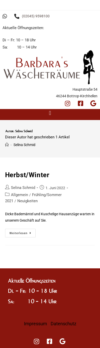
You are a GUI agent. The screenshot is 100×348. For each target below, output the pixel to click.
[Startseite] (7, 145)
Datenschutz (63, 324)
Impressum (35, 324)
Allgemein (19, 195)
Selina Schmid (23, 187)
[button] (50, 113)
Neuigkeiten (27, 201)
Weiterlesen (22, 232)
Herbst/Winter (27, 175)
